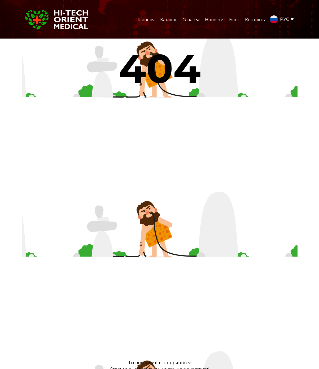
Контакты (255, 19)
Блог (234, 19)
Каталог (168, 19)
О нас (191, 19)
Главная (146, 19)
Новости (214, 19)
